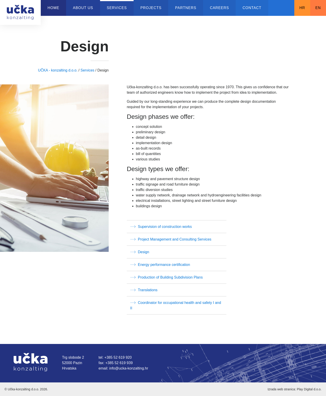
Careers (219, 8)
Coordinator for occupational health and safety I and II (175, 305)
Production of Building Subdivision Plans (166, 277)
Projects (150, 8)
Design (139, 252)
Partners (185, 8)
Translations (144, 290)
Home (53, 8)
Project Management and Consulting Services (170, 239)
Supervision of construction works (161, 226)
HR (302, 8)
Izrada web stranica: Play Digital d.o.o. (294, 389)
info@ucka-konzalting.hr (128, 368)
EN (318, 8)
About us (83, 8)
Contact (251, 8)
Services (117, 8)
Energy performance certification (160, 264)
